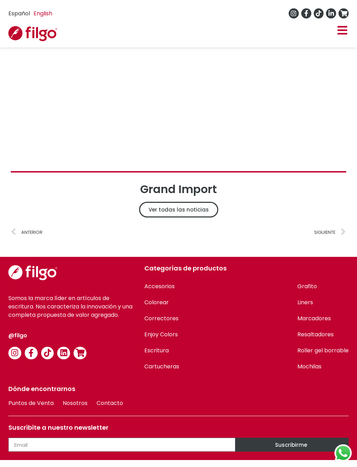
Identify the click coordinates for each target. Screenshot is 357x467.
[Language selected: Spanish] (32, 13)
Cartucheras (161, 366)
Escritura (156, 350)
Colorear (156, 302)
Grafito (307, 286)
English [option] (42, 13)
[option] (43, 13)
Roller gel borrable (323, 350)
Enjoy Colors (161, 334)
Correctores (161, 318)
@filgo (17, 335)
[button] (342, 30)
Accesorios (159, 286)
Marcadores (314, 318)
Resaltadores (315, 334)
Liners (305, 302)
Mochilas (309, 366)
